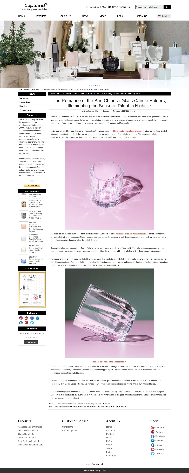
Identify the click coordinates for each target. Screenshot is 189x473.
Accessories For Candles (30, 427)
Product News (34, 89)
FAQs (120, 16)
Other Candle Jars (27, 437)
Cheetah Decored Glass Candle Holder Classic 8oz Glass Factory (36, 204)
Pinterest (153, 449)
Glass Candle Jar (26, 434)
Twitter (153, 454)
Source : (106, 111)
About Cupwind (69, 430)
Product (110, 434)
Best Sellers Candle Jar (29, 441)
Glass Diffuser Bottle (28, 430)
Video (103, 16)
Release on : (117, 111)
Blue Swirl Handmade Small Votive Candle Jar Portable (36, 261)
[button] (89, 85)
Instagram (153, 428)
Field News (23, 106)
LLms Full (111, 455)
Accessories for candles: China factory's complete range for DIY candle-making (83, 404)
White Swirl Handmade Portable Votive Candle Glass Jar (36, 238)
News (85, 16)
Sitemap (110, 448)
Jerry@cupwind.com (121, 7)
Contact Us (141, 16)
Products (42, 16)
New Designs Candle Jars (30, 445)
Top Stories (23, 98)
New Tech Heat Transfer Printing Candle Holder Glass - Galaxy (35, 215)
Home (21, 16)
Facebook (153, 436)
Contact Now (32, 185)
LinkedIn (153, 441)
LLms (109, 452)
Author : (85, 111)
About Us (65, 16)
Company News (25, 110)
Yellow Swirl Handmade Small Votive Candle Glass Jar (36, 249)
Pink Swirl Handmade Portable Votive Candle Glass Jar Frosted (36, 227)
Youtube (153, 432)
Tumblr (153, 445)
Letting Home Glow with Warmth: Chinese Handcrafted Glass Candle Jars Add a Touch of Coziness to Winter (90, 407)
